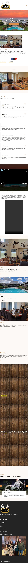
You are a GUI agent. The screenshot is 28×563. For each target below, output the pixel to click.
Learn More (4, 300)
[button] (1, 80)
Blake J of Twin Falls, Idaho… (10, 494)
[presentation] (1, 486)
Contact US (3, 61)
